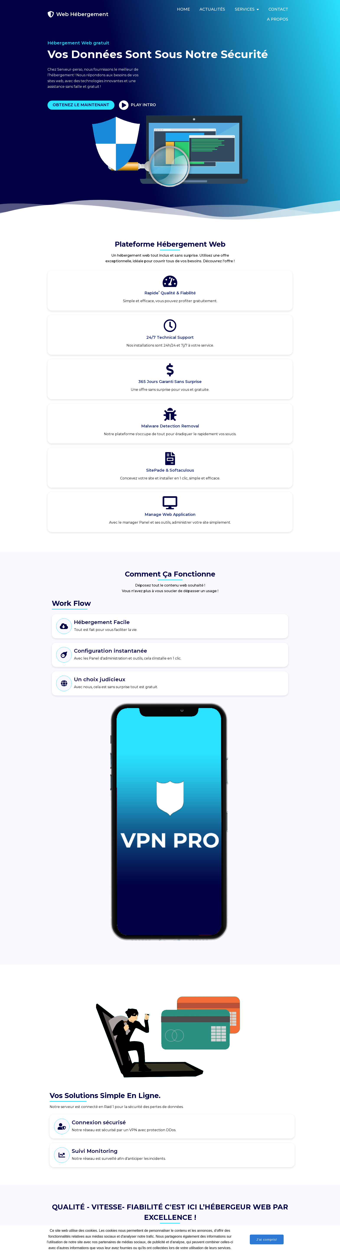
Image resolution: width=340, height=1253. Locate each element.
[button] (102, 1085)
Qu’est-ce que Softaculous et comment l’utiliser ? (213, 1051)
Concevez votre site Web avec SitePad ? (206, 1075)
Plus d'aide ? (185, 1087)
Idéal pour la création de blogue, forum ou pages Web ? (218, 1063)
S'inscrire (87, 964)
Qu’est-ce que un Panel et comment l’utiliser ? (210, 1038)
